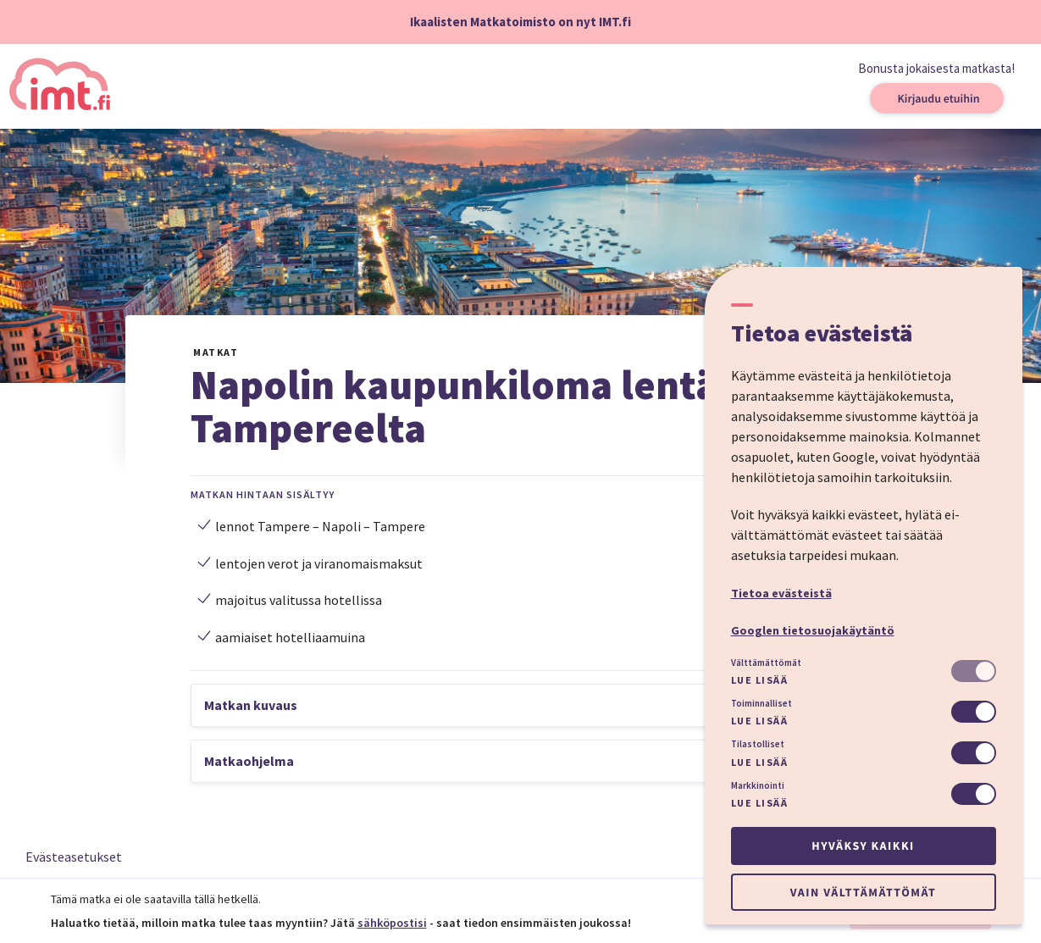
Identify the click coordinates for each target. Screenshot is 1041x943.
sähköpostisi (392, 922)
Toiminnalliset (761, 703)
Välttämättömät (766, 662)
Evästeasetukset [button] (73, 856)
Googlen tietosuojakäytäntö (812, 630)
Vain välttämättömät (863, 892)
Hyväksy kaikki (862, 845)
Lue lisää (760, 680)
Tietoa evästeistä (781, 593)
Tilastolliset (757, 744)
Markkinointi (757, 785)
